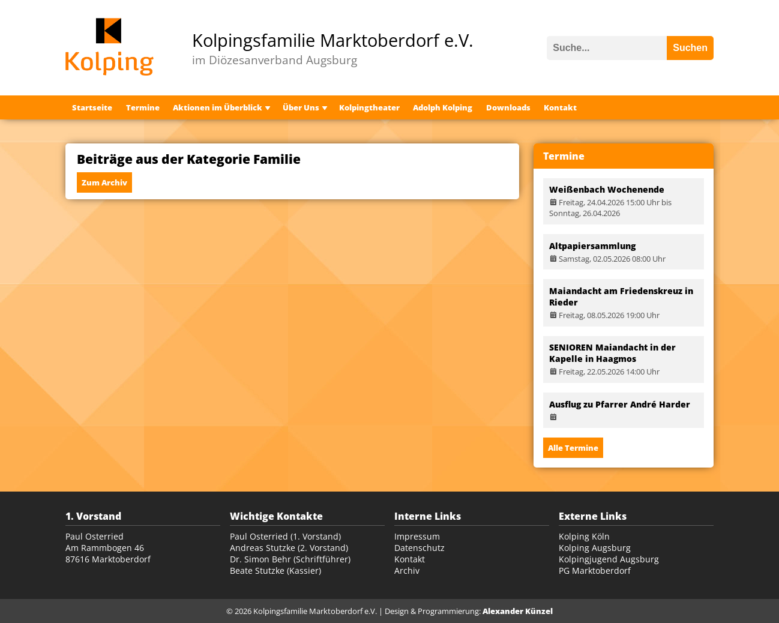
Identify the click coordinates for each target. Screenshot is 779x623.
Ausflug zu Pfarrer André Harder (619, 404)
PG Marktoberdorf (595, 570)
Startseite (92, 107)
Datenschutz (419, 547)
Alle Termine (573, 447)
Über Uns (301, 107)
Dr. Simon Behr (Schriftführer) (290, 559)
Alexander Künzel (518, 611)
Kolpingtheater (369, 107)
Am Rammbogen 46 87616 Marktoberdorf (108, 553)
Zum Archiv (104, 182)
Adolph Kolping (442, 107)
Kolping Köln (584, 536)
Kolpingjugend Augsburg (609, 559)
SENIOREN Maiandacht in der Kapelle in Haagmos (612, 353)
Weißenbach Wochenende (606, 189)
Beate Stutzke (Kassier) (275, 570)
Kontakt (560, 107)
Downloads (508, 107)
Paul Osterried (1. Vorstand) (285, 536)
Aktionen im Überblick (217, 107)
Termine (143, 107)
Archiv (407, 570)
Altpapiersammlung (592, 245)
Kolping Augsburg (595, 547)
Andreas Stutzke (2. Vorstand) (289, 547)
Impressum (417, 536)
